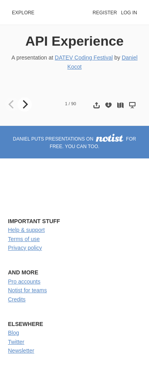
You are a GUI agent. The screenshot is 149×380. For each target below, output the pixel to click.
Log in (129, 12)
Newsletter (21, 350)
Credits (16, 299)
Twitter (16, 342)
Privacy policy (25, 248)
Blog (13, 333)
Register (105, 12)
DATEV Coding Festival (84, 57)
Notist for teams (27, 290)
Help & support (26, 230)
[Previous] (12, 104)
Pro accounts (24, 281)
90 (73, 103)
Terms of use (24, 239)
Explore (23, 12)
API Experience (74, 40)
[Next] (24, 104)
